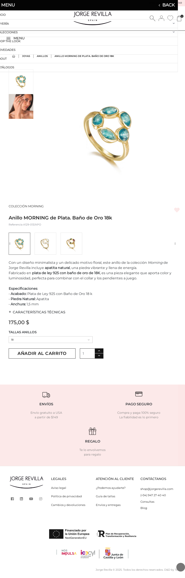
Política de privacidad (66, 499)
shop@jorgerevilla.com (156, 491)
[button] (10, 246)
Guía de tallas (105, 499)
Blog (143, 510)
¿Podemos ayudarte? (110, 490)
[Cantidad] (87, 356)
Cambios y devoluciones (68, 507)
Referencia (16, 227)
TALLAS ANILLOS (23, 335)
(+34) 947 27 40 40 (153, 497)
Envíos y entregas (108, 507)
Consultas (147, 504)
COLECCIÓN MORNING (26, 209)
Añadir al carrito (42, 356)
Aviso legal (58, 490)
